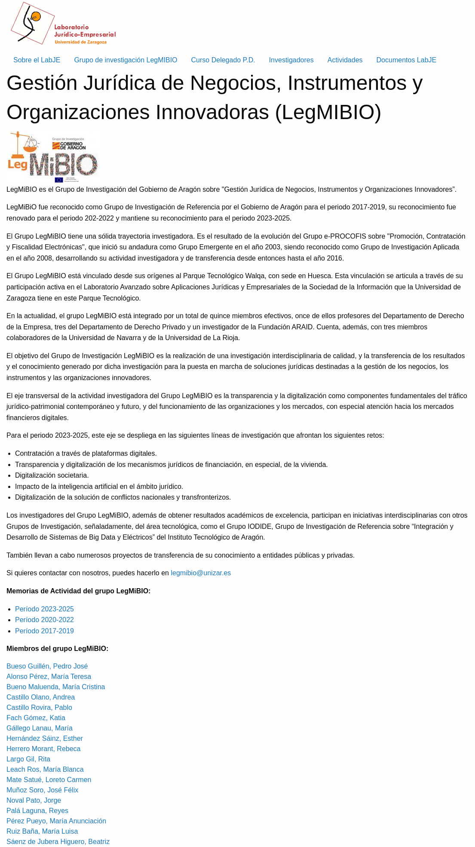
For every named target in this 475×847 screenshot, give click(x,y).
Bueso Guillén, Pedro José (47, 666)
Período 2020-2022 (44, 619)
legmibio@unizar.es (201, 573)
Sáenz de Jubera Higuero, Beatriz (58, 841)
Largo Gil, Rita (28, 759)
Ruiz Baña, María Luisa (42, 831)
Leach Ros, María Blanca (45, 769)
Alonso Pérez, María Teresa (48, 676)
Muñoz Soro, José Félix (42, 790)
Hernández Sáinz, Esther (44, 738)
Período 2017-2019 (44, 631)
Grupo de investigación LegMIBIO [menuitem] (125, 60)
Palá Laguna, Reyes (37, 810)
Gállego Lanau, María (39, 728)
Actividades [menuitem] (345, 60)
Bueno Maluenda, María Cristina (55, 686)
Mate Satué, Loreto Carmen (48, 779)
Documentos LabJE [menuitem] (407, 60)
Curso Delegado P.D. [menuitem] (223, 60)
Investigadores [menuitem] (291, 60)
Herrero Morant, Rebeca (43, 748)
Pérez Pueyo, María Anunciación (56, 821)
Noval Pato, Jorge (33, 800)
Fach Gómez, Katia (35, 717)
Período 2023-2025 (44, 609)
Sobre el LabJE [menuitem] (36, 60)
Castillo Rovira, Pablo (39, 707)
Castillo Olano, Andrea (40, 697)
